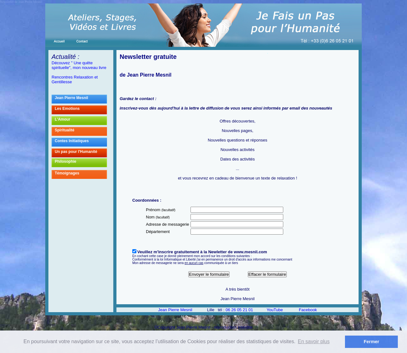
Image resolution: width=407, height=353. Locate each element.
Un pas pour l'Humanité (81, 152)
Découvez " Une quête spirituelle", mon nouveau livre (79, 65)
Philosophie (81, 162)
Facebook (308, 309)
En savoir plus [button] (314, 341)
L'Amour (81, 120)
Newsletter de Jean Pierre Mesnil (21, 1)
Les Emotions (81, 109)
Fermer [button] (371, 341)
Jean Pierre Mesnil (81, 99)
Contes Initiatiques (72, 141)
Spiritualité (64, 130)
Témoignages (81, 174)
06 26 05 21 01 (239, 309)
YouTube (275, 309)
